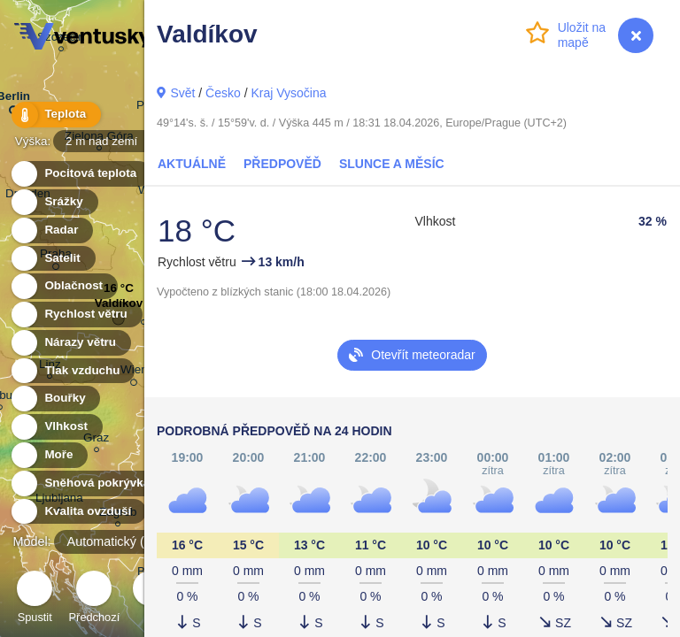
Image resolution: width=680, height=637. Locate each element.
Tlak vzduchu (72, 371)
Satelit (52, 259)
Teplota (55, 114)
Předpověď (282, 164)
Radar (51, 230)
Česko (223, 93)
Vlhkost (56, 427)
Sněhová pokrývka (87, 483)
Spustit (34, 599)
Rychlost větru (76, 314)
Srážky (53, 202)
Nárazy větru (70, 343)
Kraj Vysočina (288, 93)
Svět (182, 93)
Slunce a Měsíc (391, 164)
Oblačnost (63, 286)
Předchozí (94, 599)
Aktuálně (192, 164)
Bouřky (55, 398)
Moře (48, 455)
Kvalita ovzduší (77, 512)
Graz (96, 440)
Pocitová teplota (80, 174)
